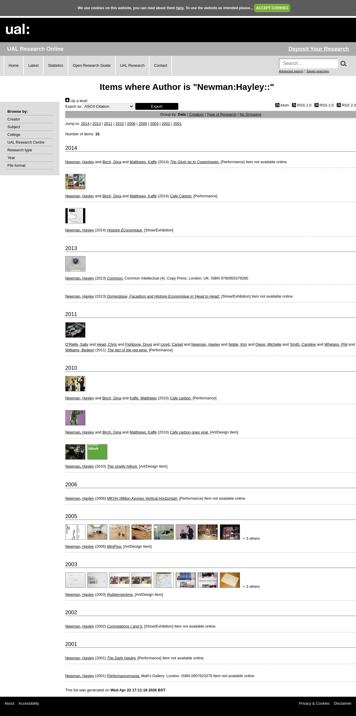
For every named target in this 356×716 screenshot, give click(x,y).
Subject (13, 127)
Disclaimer (343, 703)
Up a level (76, 101)
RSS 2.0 (323, 105)
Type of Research (221, 114)
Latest (33, 65)
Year (11, 157)
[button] (156, 106)
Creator (13, 119)
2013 (97, 123)
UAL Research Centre (25, 142)
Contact (160, 65)
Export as (73, 106)
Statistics (55, 65)
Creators (196, 114)
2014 (85, 123)
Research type (19, 150)
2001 (177, 123)
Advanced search (291, 71)
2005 (143, 123)
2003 (154, 123)
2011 (108, 123)
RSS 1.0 (301, 105)
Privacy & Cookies (314, 703)
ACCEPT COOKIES (272, 8)
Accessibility (28, 703)
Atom (281, 105)
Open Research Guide (91, 65)
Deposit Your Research (318, 49)
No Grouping (250, 114)
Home (14, 65)
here (180, 8)
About (9, 703)
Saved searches (317, 71)
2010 (119, 123)
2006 (131, 123)
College (13, 134)
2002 (166, 123)
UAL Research (132, 65)
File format (16, 165)
